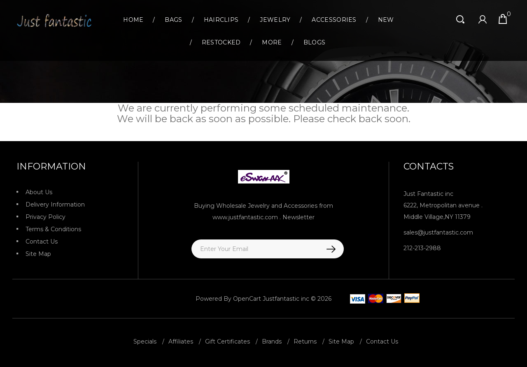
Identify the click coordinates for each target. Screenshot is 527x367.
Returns (305, 340)
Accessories (334, 19)
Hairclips (221, 19)
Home (133, 19)
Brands (272, 340)
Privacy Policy (45, 217)
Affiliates (180, 340)
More (272, 42)
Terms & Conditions (53, 229)
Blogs (314, 42)
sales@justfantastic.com (438, 232)
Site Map (38, 254)
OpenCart (247, 298)
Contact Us (42, 241)
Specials (144, 340)
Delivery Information (55, 204)
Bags (173, 19)
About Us (39, 192)
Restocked (221, 42)
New (386, 19)
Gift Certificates (227, 340)
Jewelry (275, 19)
